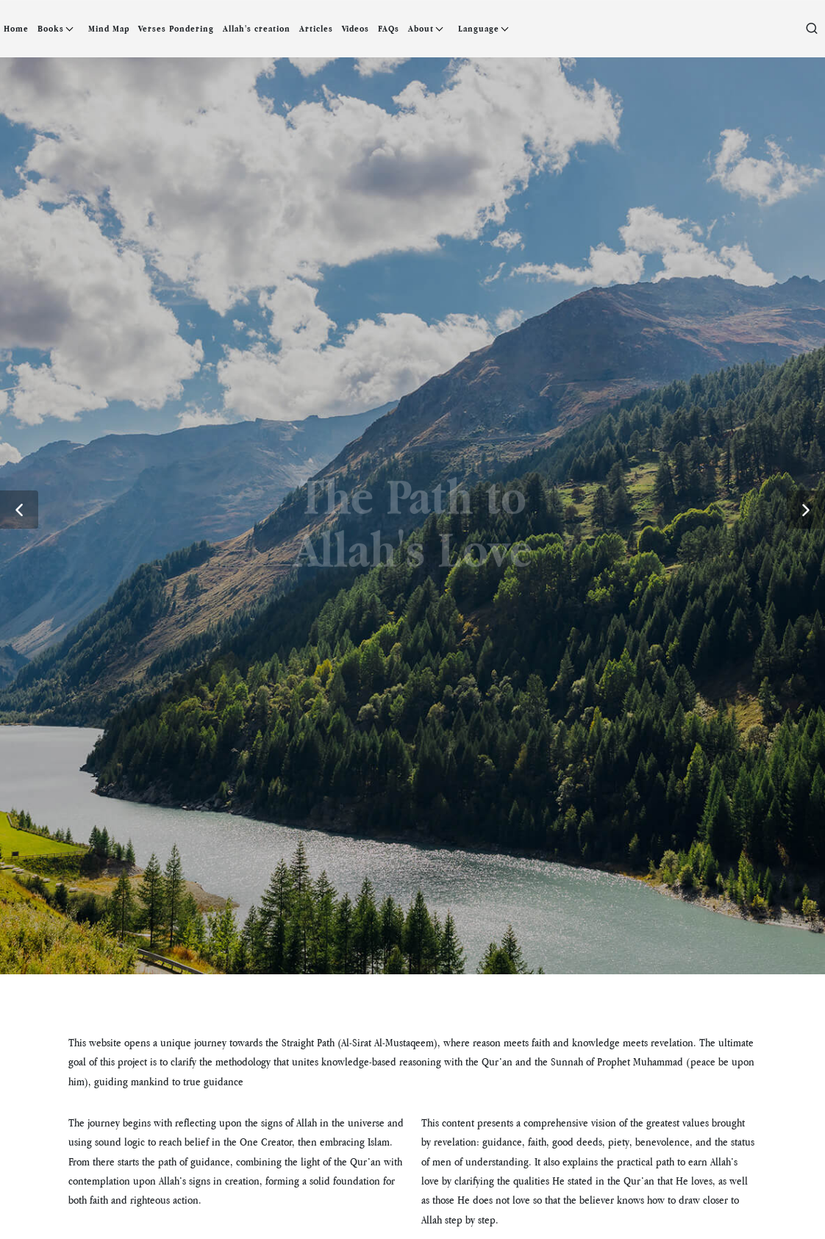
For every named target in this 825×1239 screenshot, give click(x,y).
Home (16, 29)
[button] (19, 509)
